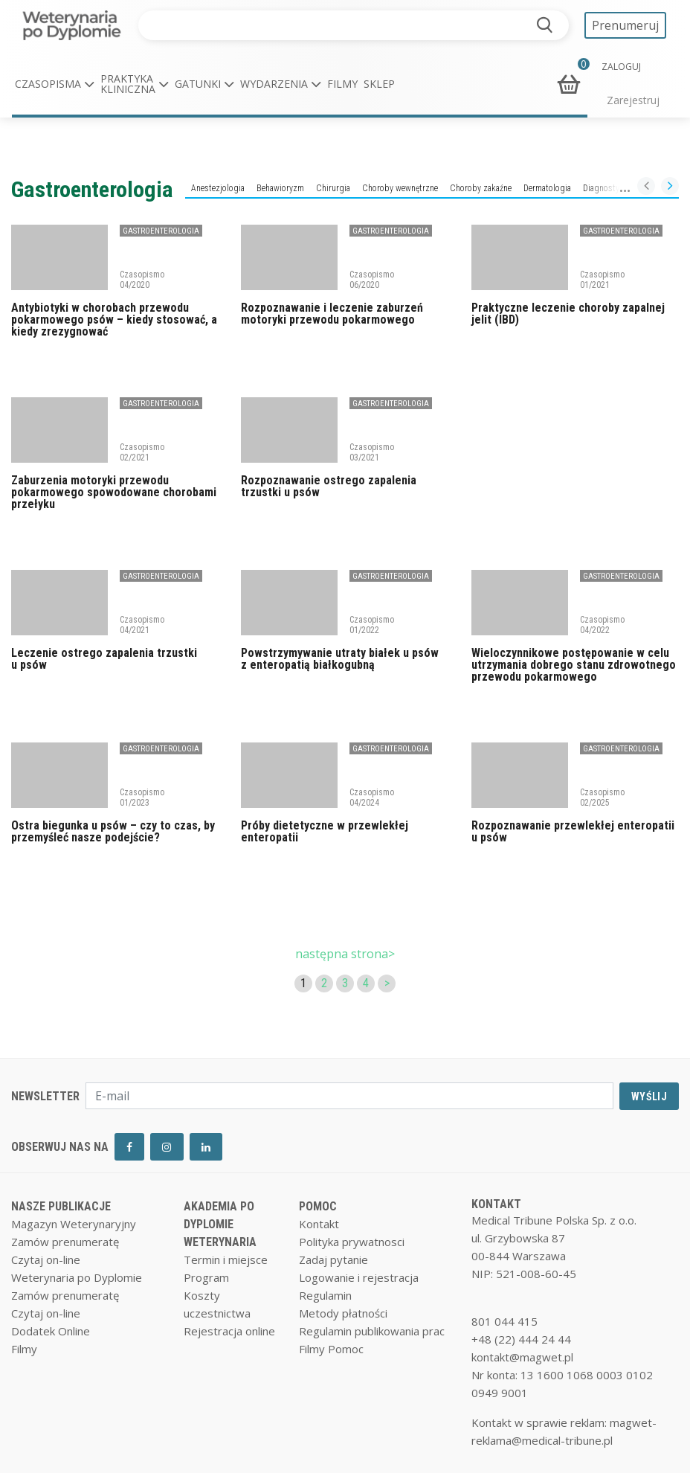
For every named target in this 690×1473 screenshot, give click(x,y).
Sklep (379, 84)
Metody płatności (343, 1313)
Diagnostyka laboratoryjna (630, 188)
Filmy (342, 84)
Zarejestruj (633, 100)
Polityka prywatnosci (351, 1241)
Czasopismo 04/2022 (602, 624)
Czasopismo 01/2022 (371, 624)
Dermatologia (547, 188)
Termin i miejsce (226, 1259)
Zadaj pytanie (333, 1259)
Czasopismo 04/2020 (142, 279)
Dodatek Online (50, 1330)
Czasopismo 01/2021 (602, 279)
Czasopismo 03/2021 (371, 452)
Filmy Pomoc (331, 1348)
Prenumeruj (625, 25)
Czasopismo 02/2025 (602, 797)
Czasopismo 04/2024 (371, 797)
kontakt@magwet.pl (522, 1357)
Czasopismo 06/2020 (371, 279)
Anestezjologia (218, 188)
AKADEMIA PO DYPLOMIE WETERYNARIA (220, 1224)
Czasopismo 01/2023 (142, 797)
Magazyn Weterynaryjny (73, 1223)
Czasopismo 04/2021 (142, 624)
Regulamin (325, 1295)
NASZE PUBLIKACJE (61, 1206)
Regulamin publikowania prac (372, 1330)
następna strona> (345, 954)
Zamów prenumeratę (65, 1241)
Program (206, 1277)
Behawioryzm (280, 188)
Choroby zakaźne (481, 188)
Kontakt (319, 1223)
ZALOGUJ (621, 66)
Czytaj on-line (45, 1259)
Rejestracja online (229, 1330)
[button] (54, 84)
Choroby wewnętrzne (400, 188)
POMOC (318, 1206)
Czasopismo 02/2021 (142, 452)
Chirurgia (333, 188)
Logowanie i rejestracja (359, 1277)
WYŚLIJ (649, 1097)
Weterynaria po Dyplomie (76, 1277)
